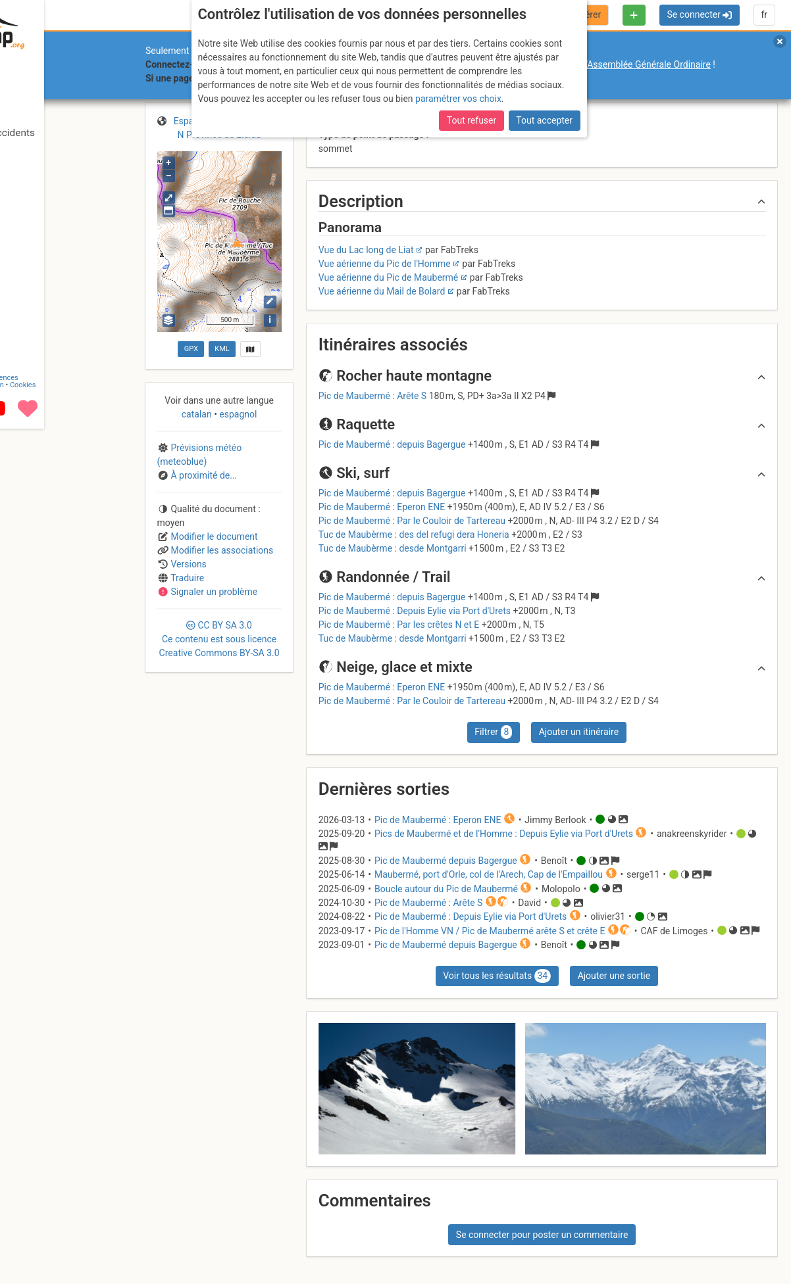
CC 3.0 (219, 639)
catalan (198, 414)
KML (222, 349)
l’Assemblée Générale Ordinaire (647, 64)
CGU (64, 1233)
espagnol (237, 414)
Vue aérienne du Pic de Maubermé (389, 277)
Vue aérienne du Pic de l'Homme (385, 263)
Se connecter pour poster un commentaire (542, 1234)
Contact (38, 1233)
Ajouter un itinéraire (579, 731)
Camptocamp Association (49, 1240)
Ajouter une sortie (614, 975)
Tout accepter (544, 120)
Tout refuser (471, 120)
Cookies (110, 1240)
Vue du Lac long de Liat (366, 250)
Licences (92, 1233)
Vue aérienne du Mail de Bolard (382, 291)
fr (764, 14)
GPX (191, 349)
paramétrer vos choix (458, 98)
